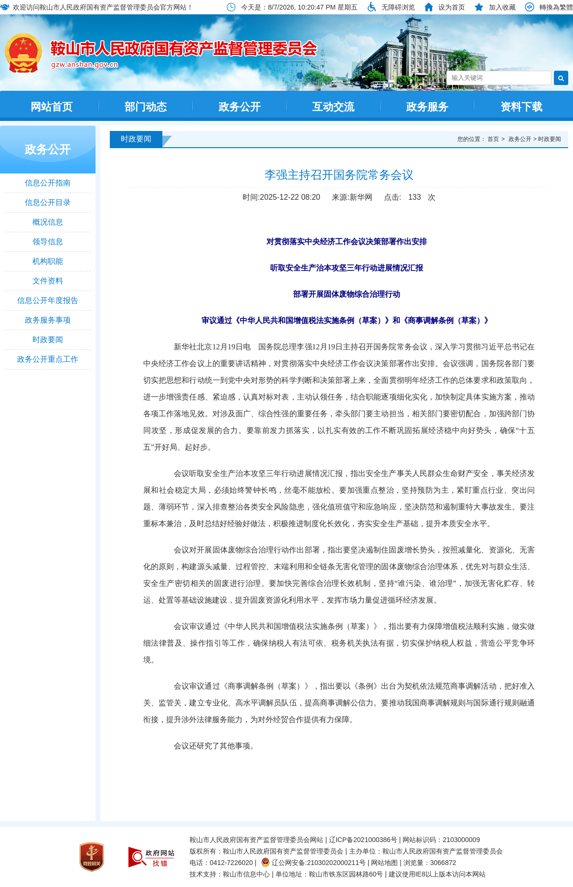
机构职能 (47, 261)
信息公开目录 (48, 202)
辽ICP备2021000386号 (363, 840)
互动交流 (333, 107)
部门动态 (146, 107)
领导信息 (47, 242)
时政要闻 (47, 339)
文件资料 (47, 281)
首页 (493, 139)
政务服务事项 (48, 320)
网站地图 (384, 862)
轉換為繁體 (556, 7)
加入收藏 (502, 7)
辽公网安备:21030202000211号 (313, 862)
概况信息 (47, 222)
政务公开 (240, 107)
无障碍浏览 (398, 7)
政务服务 (427, 107)
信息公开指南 (48, 183)
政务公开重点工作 (47, 359)
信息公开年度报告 (47, 300)
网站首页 (52, 107)
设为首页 (451, 7)
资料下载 (521, 107)
